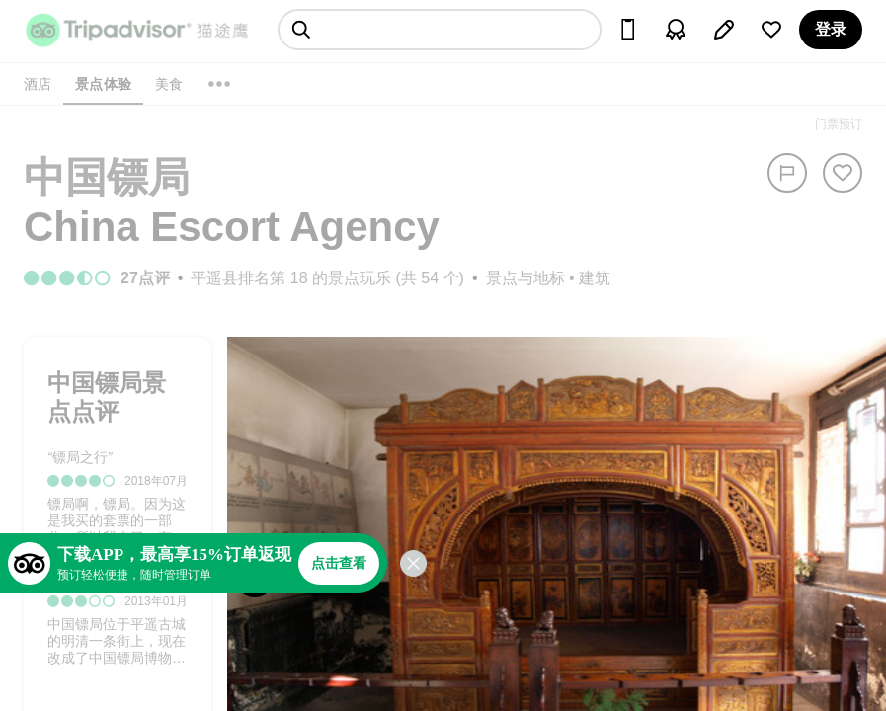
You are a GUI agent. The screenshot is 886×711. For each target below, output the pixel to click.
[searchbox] (439, 29)
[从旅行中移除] (842, 173)
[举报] (787, 173)
